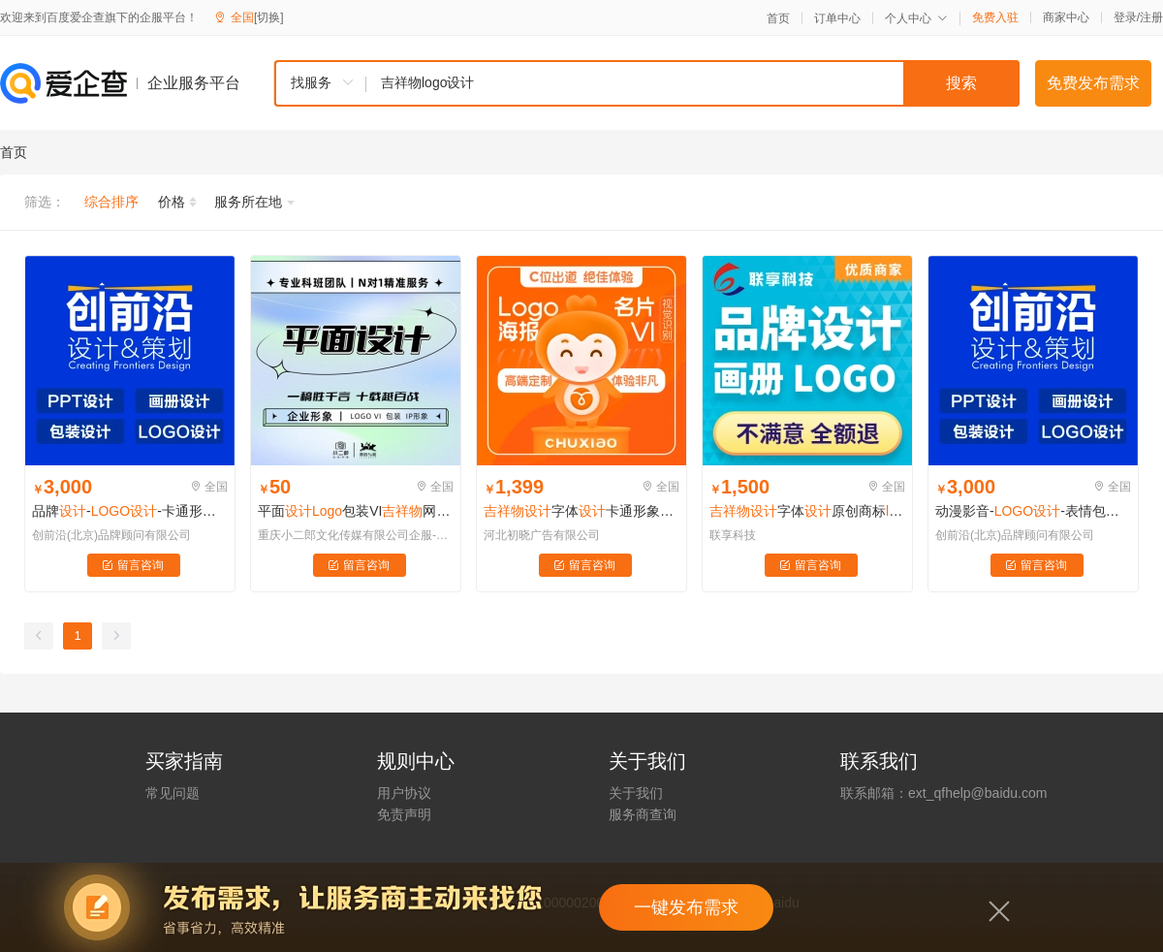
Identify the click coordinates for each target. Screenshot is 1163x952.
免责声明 (404, 814)
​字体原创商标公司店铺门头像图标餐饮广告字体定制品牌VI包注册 (807, 511)
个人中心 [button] (916, 18)
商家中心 (1066, 17)
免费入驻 (995, 17)
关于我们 (636, 793)
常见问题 (172, 793)
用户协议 (404, 793)
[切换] (269, 17)
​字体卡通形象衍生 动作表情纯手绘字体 (581, 511)
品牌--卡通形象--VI (130, 511)
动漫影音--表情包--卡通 (1033, 511)
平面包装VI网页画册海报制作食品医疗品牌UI (356, 511)
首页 (778, 18)
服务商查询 (642, 814)
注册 (1151, 17)
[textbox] (693, 83)
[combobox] (646, 83)
